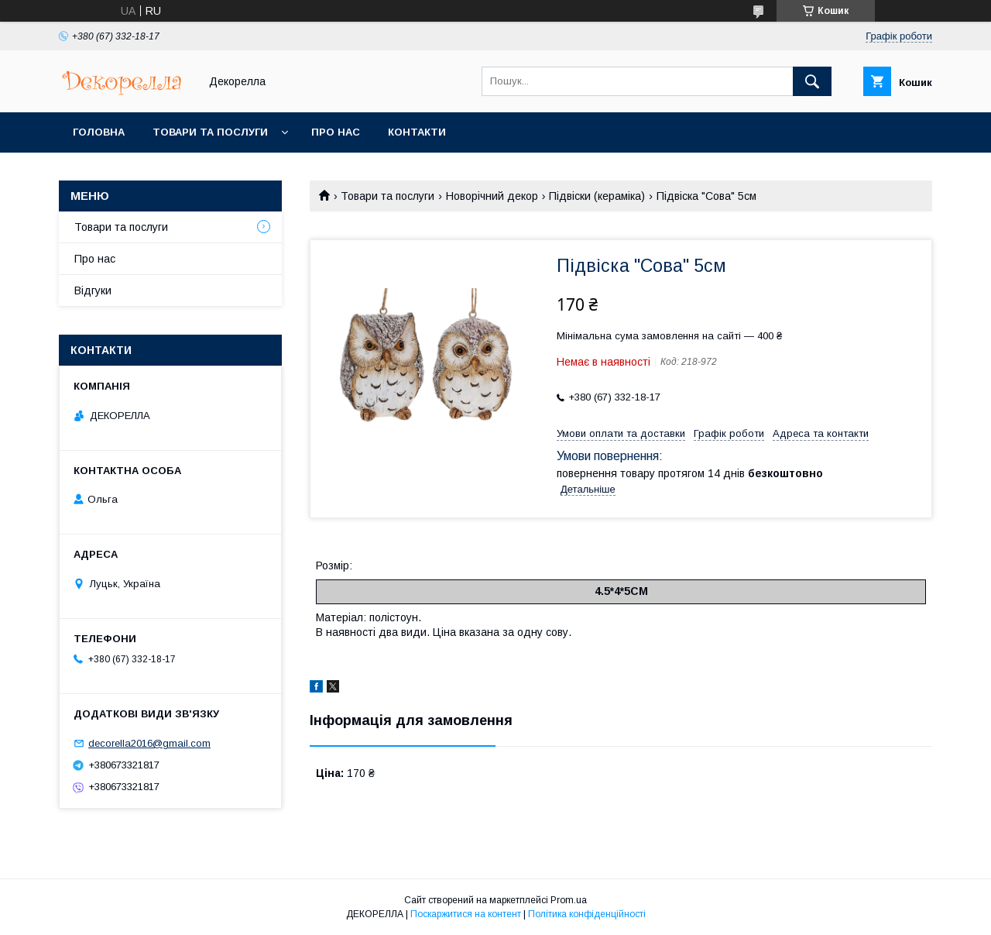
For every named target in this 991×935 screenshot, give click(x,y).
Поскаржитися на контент (465, 914)
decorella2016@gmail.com (149, 743)
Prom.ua (568, 900)
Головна (99, 132)
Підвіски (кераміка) (597, 196)
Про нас (335, 132)
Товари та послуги (210, 132)
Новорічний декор (492, 196)
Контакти (417, 132)
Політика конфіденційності (587, 914)
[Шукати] (812, 81)
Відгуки (92, 290)
